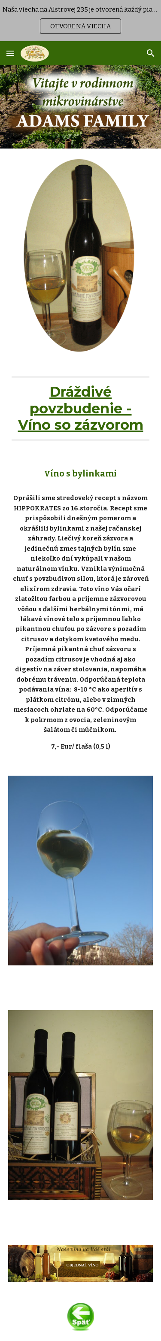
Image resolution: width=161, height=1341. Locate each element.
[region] (80, 20)
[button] (10, 53)
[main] (80, 408)
